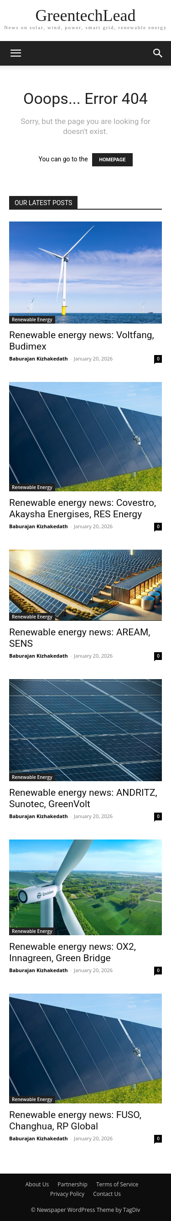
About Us (37, 1184)
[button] (15, 53)
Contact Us (107, 1194)
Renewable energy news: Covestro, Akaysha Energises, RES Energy (82, 508)
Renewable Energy (32, 319)
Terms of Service (117, 1184)
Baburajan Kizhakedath (38, 358)
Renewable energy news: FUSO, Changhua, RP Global (75, 1120)
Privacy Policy (67, 1194)
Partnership (72, 1184)
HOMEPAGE (112, 160)
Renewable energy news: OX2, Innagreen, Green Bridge (72, 952)
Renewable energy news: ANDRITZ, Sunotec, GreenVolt (83, 798)
